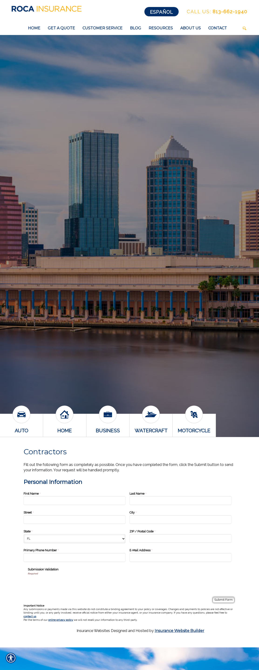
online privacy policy (60, 619)
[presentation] (63, 584)
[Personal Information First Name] (75, 500)
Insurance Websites (93, 630)
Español (161, 12)
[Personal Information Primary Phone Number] (75, 557)
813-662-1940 (217, 11)
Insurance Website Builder (179, 630)
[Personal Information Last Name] (181, 500)
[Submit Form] (223, 600)
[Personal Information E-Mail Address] (181, 557)
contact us (30, 616)
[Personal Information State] (75, 538)
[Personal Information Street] (75, 519)
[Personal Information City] (181, 519)
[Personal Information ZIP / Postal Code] (181, 538)
